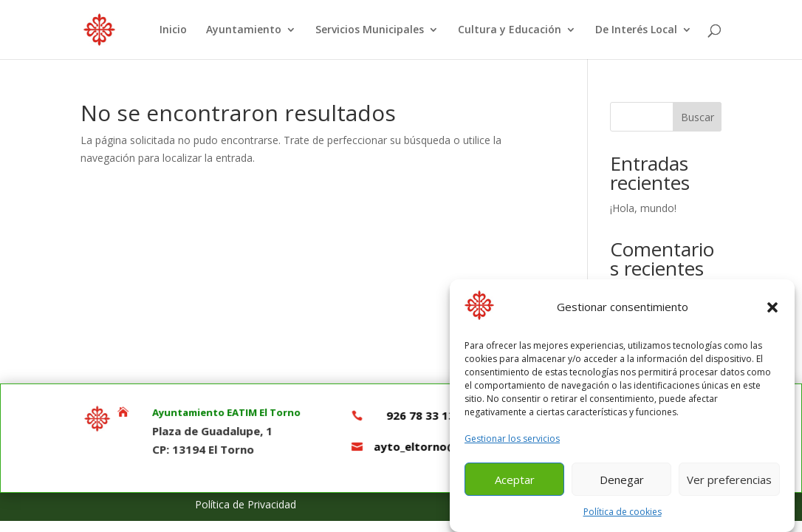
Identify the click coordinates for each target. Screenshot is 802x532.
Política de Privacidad (245, 504)
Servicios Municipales (369, 30)
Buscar (697, 117)
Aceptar (515, 485)
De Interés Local (636, 30)
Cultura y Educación (509, 30)
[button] (772, 314)
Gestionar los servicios (512, 445)
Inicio (173, 30)
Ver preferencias (729, 485)
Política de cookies (622, 518)
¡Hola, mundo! (643, 208)
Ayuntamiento (243, 30)
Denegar (622, 485)
